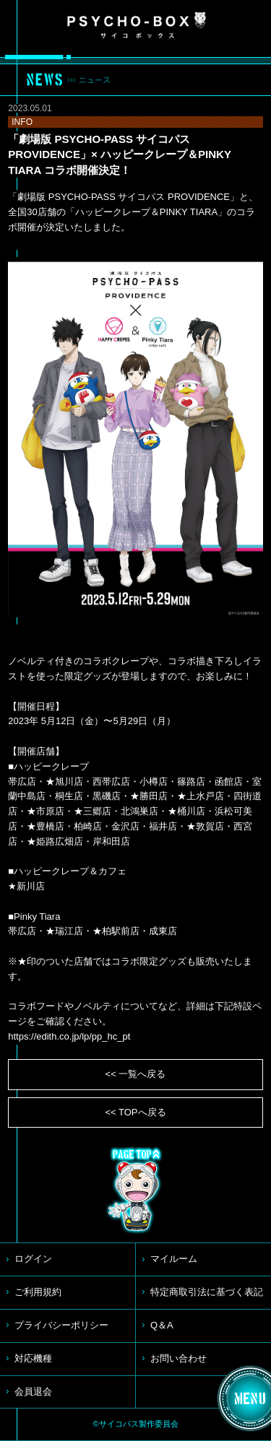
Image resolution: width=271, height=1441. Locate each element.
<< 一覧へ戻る (136, 1073)
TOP (136, 1190)
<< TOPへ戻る (135, 1112)
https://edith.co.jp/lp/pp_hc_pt (69, 1036)
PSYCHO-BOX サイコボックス (136, 25)
